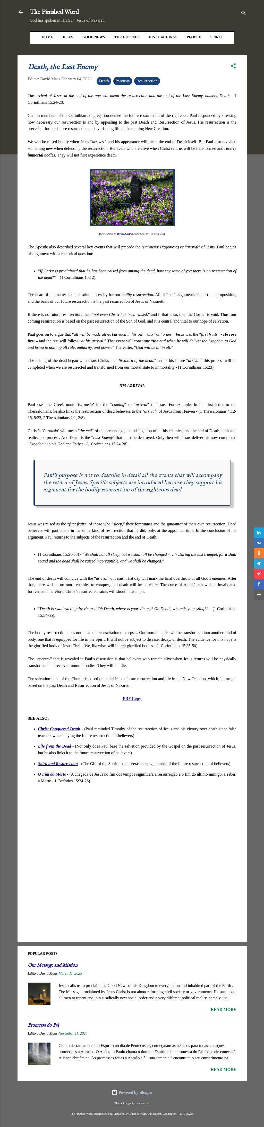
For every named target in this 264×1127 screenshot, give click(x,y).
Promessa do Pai (43, 1025)
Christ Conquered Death (59, 729)
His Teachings (163, 37)
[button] (233, 67)
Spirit (216, 37)
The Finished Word (54, 12)
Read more (223, 1009)
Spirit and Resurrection (58, 763)
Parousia (123, 81)
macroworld (143, 1103)
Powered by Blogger (132, 1092)
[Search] (244, 14)
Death (104, 81)
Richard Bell (124, 233)
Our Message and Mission (53, 965)
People (194, 37)
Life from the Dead (54, 746)
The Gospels (127, 37)
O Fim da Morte (52, 774)
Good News (93, 37)
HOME (47, 37)
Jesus (67, 37)
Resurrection (147, 81)
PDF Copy (132, 698)
